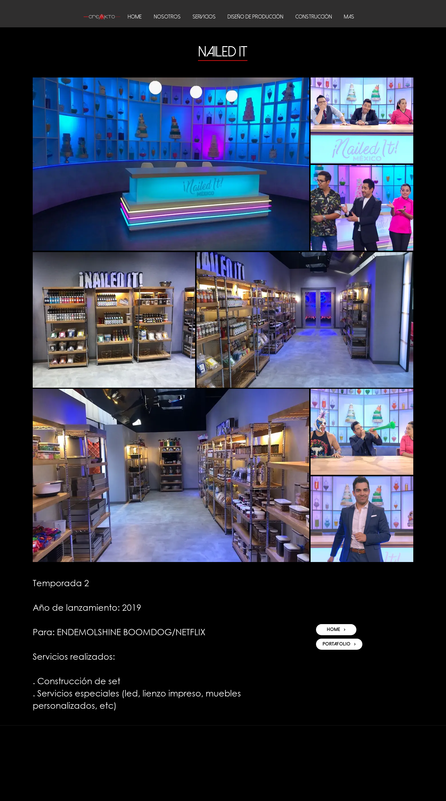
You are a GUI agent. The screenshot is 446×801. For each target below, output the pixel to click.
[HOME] (336, 629)
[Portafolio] (339, 644)
